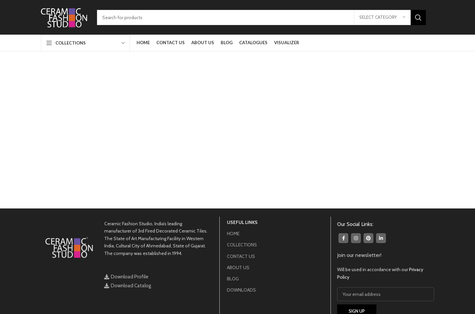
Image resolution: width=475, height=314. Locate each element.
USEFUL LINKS (242, 222)
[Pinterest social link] (368, 238)
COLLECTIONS (242, 245)
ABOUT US (238, 267)
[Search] (261, 17)
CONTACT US (241, 256)
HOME (233, 233)
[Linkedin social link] (381, 238)
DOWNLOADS (241, 290)
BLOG (233, 279)
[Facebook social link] (343, 238)
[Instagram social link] (356, 238)
